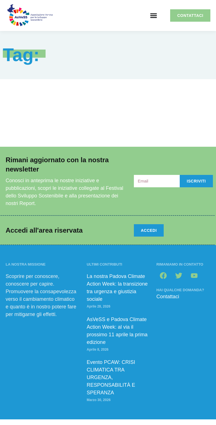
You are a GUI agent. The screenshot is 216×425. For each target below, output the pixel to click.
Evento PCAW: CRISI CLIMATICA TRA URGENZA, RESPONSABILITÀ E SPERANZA (111, 377)
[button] (153, 15)
